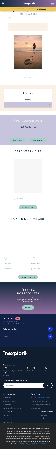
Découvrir (19, 198)
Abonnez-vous (17, 140)
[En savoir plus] (23, 443)
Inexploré (6, 415)
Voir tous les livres (28, 207)
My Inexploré (7, 422)
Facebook (27, 369)
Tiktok (40, 371)
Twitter (34, 369)
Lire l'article (8, 269)
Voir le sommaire (37, 140)
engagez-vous (41, 9)
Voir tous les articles (28, 277)
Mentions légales (36, 408)
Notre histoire (7, 398)
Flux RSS (6, 374)
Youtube (20, 371)
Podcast (46, 369)
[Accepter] (34, 443)
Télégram (13, 371)
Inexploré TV (7, 419)
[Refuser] (43, 443)
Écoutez (28, 307)
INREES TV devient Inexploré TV (42, 398)
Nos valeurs (7, 405)
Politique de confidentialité (39, 401)
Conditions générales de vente (40, 405)
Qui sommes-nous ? (9, 401)
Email (28, 336)
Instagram (6, 369)
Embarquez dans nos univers (12, 408)
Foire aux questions (28, 329)
